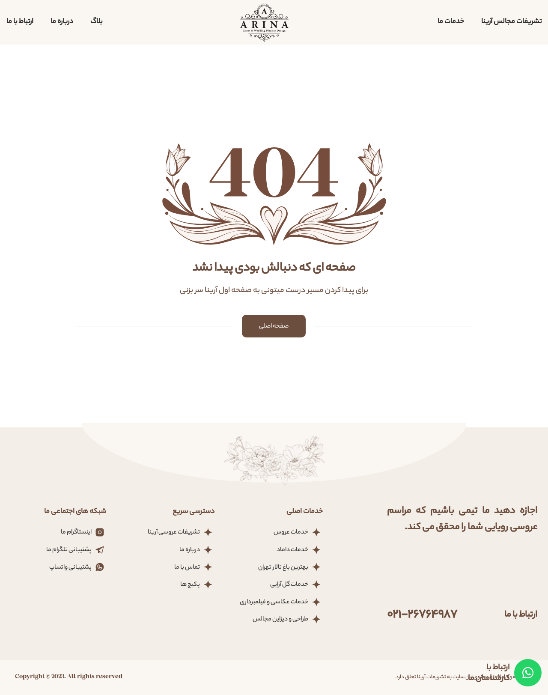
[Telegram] (528, 672)
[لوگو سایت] (264, 22)
